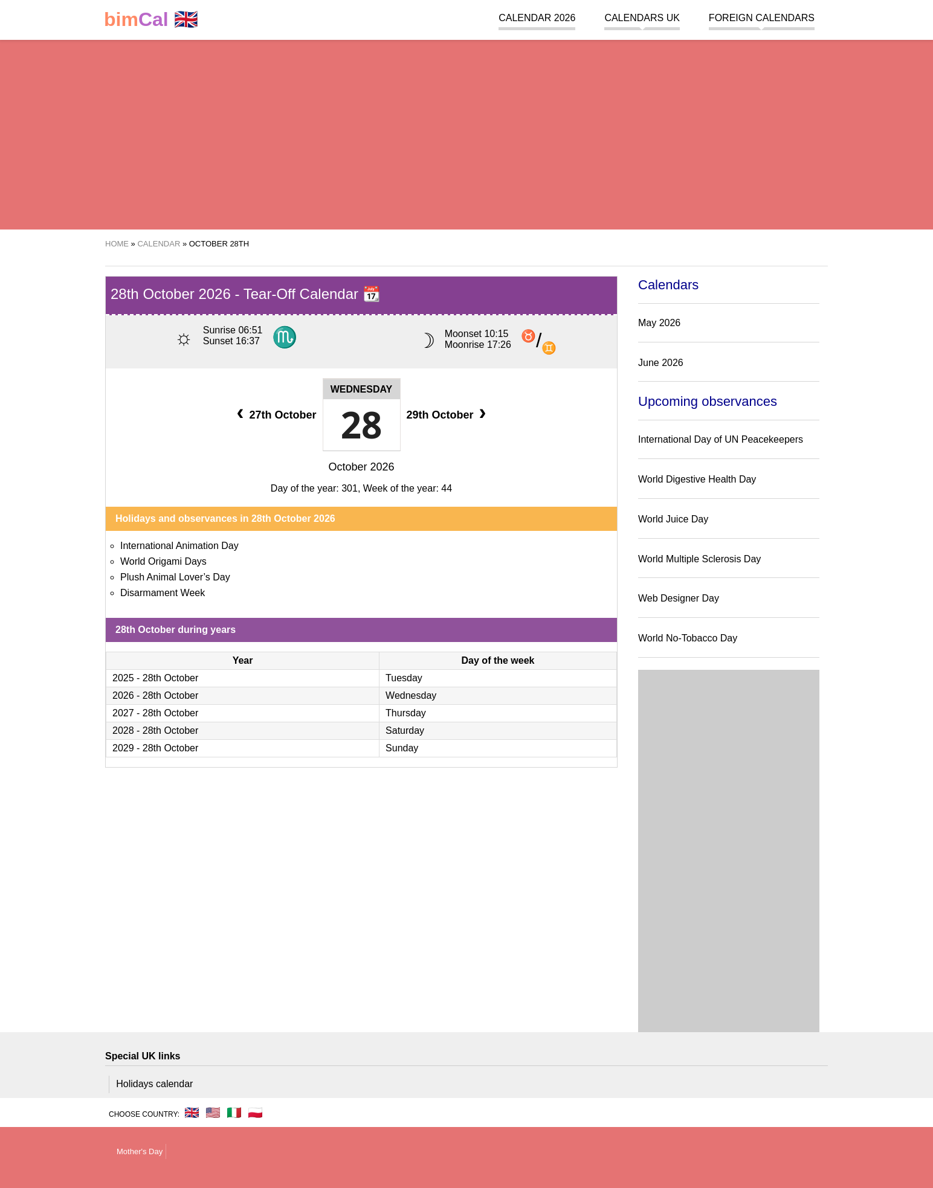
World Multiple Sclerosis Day (699, 559)
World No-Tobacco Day (687, 638)
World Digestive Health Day (697, 479)
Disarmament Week (162, 593)
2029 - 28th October (155, 748)
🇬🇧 (151, 20)
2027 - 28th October (155, 713)
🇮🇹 (234, 1112)
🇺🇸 (213, 1112)
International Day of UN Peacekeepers (720, 439)
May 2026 (659, 323)
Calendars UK (641, 18)
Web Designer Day (678, 598)
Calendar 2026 (537, 18)
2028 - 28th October (155, 730)
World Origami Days (163, 561)
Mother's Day (140, 1151)
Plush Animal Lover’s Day (175, 577)
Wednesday (362, 389)
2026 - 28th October (155, 695)
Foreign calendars (762, 18)
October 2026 (361, 467)
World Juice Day (673, 519)
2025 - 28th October (155, 678)
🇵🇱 (255, 1112)
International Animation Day (179, 546)
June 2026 (660, 363)
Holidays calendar (154, 1084)
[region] (466, 133)
